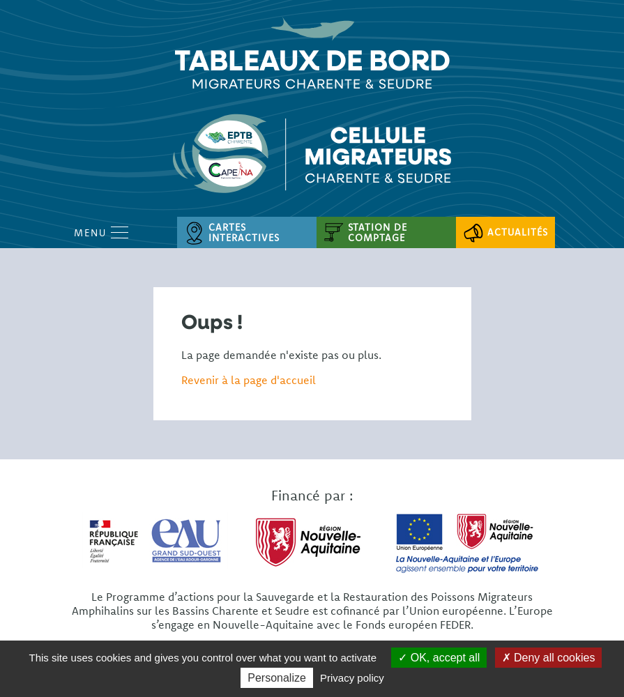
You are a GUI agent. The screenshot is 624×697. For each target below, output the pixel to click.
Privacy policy (352, 678)
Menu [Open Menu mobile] (101, 233)
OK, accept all (439, 658)
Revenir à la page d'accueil (248, 380)
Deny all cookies (548, 658)
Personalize (277, 678)
